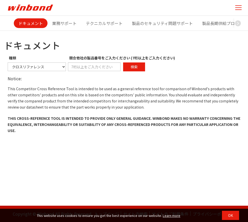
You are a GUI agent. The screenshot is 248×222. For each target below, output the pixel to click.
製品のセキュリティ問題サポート (162, 23)
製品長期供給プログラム (224, 23)
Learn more (171, 215)
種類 (12, 57)
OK (230, 215)
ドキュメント (30, 23)
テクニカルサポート (104, 23)
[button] (238, 23)
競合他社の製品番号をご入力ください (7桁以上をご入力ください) (122, 57)
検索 (134, 66)
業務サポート (64, 23)
